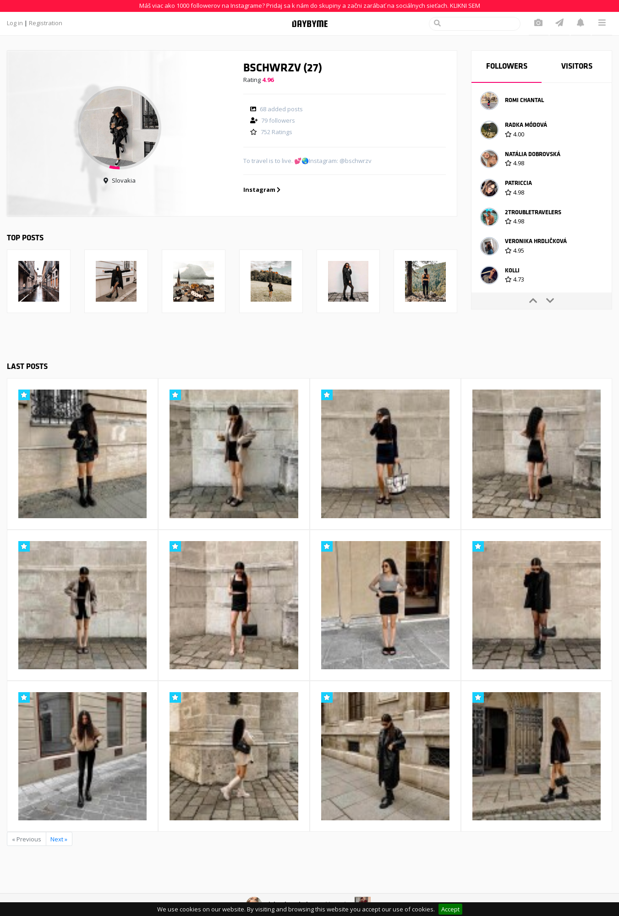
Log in (15, 23)
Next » (58, 839)
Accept (450, 909)
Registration (45, 23)
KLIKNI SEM (465, 5)
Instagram (261, 189)
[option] (541, 102)
